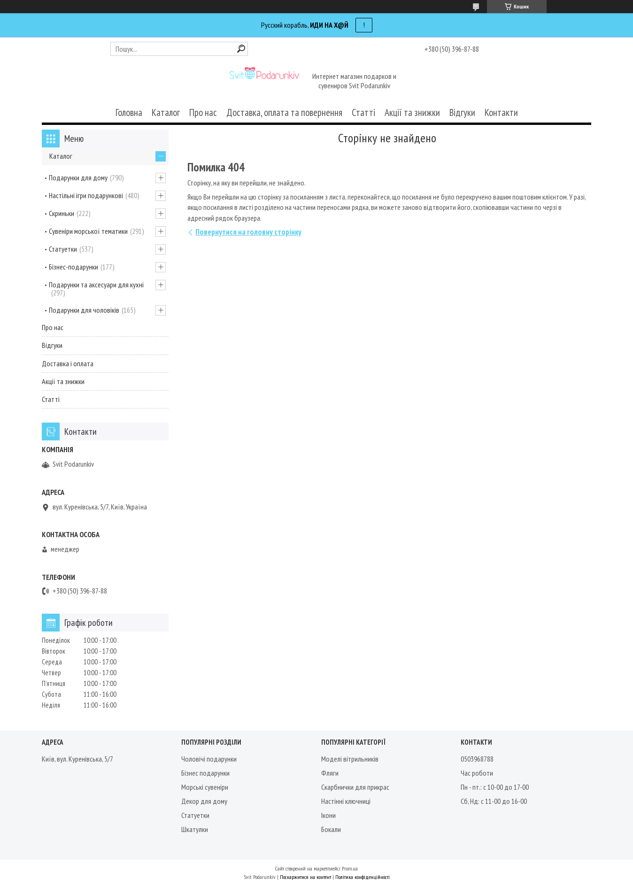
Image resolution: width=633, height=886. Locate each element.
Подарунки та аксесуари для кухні (96, 284)
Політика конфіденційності (362, 876)
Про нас (203, 112)
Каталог (166, 112)
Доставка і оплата (67, 363)
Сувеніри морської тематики (88, 231)
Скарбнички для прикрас (355, 787)
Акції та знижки (412, 112)
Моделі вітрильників (349, 758)
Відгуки (462, 112)
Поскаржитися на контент (305, 876)
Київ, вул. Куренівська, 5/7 (77, 758)
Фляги (330, 773)
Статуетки (63, 249)
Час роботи (477, 773)
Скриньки (61, 213)
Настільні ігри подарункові (86, 195)
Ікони (328, 815)
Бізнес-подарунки (73, 266)
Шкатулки (194, 829)
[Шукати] (241, 48)
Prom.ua (350, 868)
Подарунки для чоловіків (84, 310)
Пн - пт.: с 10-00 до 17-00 (495, 787)
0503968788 (477, 758)
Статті (363, 112)
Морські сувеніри (204, 787)
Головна (129, 112)
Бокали (331, 829)
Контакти (501, 112)
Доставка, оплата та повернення (284, 112)
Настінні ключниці (346, 801)
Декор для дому (204, 801)
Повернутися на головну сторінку (248, 232)
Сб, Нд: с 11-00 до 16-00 (494, 801)
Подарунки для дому (78, 177)
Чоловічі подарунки (209, 758)
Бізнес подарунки (205, 773)
